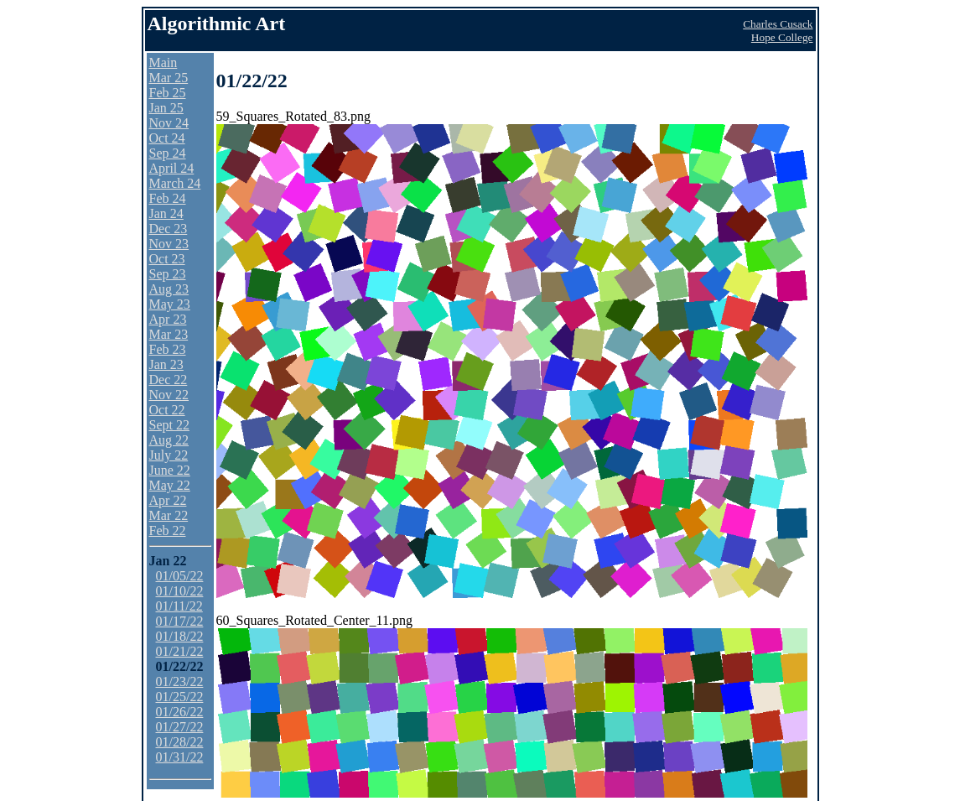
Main (163, 62)
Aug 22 (169, 440)
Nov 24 (169, 123)
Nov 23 (169, 244)
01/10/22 (180, 591)
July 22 (169, 455)
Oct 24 (167, 138)
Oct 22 (167, 410)
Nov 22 (169, 394)
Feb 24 (167, 198)
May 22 (169, 485)
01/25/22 (180, 696)
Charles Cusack (777, 24)
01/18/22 (180, 636)
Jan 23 (166, 364)
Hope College (782, 37)
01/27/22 (180, 727)
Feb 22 (167, 530)
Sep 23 (167, 274)
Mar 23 (169, 334)
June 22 (169, 470)
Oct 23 (167, 259)
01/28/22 (180, 742)
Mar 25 (169, 77)
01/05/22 (180, 576)
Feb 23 (167, 349)
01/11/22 (179, 606)
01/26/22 (180, 712)
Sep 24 (167, 153)
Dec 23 (168, 228)
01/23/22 (180, 681)
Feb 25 (167, 93)
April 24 (172, 168)
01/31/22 (180, 757)
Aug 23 (169, 289)
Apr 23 (168, 319)
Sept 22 (169, 425)
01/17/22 (180, 621)
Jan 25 (166, 108)
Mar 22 (169, 515)
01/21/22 (180, 651)
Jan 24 (166, 213)
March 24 (175, 183)
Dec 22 (168, 379)
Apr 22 (168, 500)
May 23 (169, 304)
